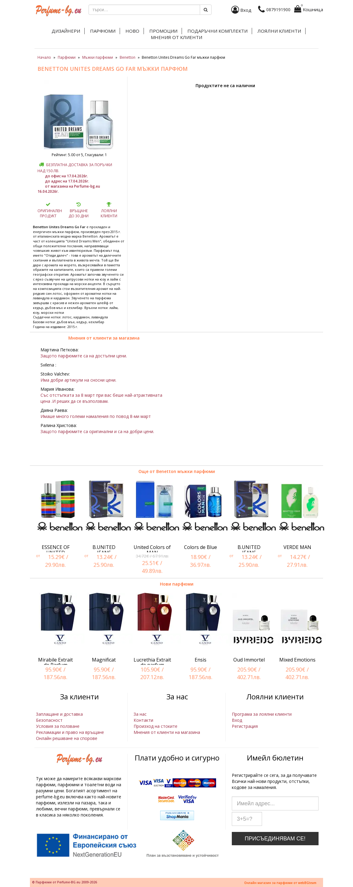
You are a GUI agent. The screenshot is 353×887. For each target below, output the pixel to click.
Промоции (163, 31)
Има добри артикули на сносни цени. (78, 380)
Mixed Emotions (297, 659)
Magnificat (104, 659)
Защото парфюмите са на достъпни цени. (83, 356)
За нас (140, 714)
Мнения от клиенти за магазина (104, 338)
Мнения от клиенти (176, 37)
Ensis (200, 659)
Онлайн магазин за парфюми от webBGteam (280, 883)
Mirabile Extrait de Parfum (55, 662)
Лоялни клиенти (279, 31)
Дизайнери (66, 31)
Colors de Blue (200, 547)
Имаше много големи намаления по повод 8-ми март (95, 416)
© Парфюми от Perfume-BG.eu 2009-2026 (64, 882)
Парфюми (102, 31)
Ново (132, 31)
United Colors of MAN (152, 550)
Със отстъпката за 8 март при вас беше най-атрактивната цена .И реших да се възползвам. (101, 398)
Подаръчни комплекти (217, 31)
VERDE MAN (297, 547)
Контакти (143, 720)
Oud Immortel (249, 659)
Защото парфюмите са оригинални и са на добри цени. (97, 431)
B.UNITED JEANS (103, 550)
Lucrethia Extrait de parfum (152, 662)
